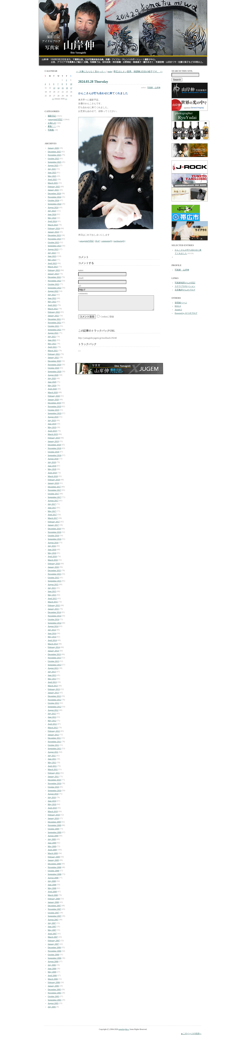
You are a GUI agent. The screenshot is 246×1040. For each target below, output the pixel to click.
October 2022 (53, 284)
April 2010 (52, 808)
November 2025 (54, 155)
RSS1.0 (178, 306)
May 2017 (52, 511)
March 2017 (53, 518)
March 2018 (53, 476)
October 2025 (53, 158)
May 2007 (52, 930)
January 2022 (53, 315)
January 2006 (53, 986)
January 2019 (53, 441)
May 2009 (52, 846)
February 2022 (54, 312)
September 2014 (54, 623)
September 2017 (54, 497)
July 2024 (52, 211)
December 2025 (54, 151)
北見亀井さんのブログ (185, 290)
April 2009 (52, 850)
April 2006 (52, 975)
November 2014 (54, 616)
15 (63, 88)
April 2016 (52, 556)
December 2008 (54, 864)
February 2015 (54, 605)
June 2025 (52, 172)
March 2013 (53, 685)
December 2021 (54, 319)
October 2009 (53, 829)
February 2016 (54, 563)
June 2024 (52, 214)
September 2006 (54, 958)
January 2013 (53, 692)
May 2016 (52, 553)
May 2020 (52, 385)
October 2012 (53, 703)
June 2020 (52, 382)
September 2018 (54, 455)
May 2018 (52, 469)
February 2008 (54, 898)
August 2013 (53, 668)
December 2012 (54, 696)
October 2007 (53, 912)
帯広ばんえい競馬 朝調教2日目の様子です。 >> (138, 71)
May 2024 (52, 218)
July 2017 (52, 504)
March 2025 (53, 183)
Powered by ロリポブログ (186, 313)
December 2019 (54, 403)
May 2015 (52, 595)
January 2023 (53, 274)
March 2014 (53, 644)
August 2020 (53, 375)
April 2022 (52, 305)
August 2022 (53, 291)
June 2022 (52, 298)
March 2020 (53, 392)
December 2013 (54, 654)
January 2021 (53, 357)
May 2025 (52, 176)
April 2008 (52, 891)
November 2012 (54, 700)
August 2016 (53, 542)
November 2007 (54, 909)
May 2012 (52, 720)
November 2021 (54, 322)
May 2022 (52, 301)
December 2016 (54, 528)
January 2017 (53, 525)
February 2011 (54, 773)
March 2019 (53, 434)
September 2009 (54, 832)
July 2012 (52, 713)
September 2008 (54, 874)
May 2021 (52, 343)
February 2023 (54, 270)
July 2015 (52, 588)
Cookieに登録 (107, 319)
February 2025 (54, 186)
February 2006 (54, 982)
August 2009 (53, 836)
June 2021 (52, 340)
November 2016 (54, 532)
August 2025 (53, 165)
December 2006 (54, 947)
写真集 (51, 130)
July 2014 (52, 630)
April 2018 (52, 473)
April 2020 (52, 389)
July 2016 (52, 546)
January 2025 (53, 190)
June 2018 (52, 466)
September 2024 (54, 204)
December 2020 (54, 361)
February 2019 (54, 438)
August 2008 (53, 878)
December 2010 (54, 780)
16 (67, 88)
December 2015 (54, 570)
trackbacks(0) (119, 241)
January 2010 (53, 818)
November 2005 (54, 993)
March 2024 (53, 225)
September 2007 (54, 916)
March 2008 (53, 895)
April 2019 (52, 431)
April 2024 (52, 221)
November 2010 (54, 783)
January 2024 (53, 232)
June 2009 (52, 843)
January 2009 (53, 860)
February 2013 (54, 689)
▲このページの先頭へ (191, 1033)
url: (79, 286)
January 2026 (53, 148)
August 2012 (53, 710)
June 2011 (52, 759)
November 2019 (54, 406)
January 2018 (53, 483)
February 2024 (54, 228)
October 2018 (53, 452)
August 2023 (53, 249)
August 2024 (53, 207)
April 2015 (52, 598)
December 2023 (54, 235)
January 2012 (53, 734)
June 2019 (52, 424)
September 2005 (54, 1000)
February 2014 (54, 647)
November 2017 (54, 490)
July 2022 (52, 294)
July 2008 (52, 881)
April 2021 (52, 347)
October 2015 (53, 577)
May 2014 (52, 637)
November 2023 (54, 239)
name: (81, 270)
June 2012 (52, 717)
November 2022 (54, 280)
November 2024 (54, 197)
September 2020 (54, 371)
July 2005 (52, 1007)
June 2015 (52, 591)
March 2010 (53, 811)
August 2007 (53, 919)
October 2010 (53, 787)
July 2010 (52, 797)
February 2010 (54, 815)
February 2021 (54, 354)
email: (81, 278)
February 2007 (54, 940)
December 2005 (54, 989)
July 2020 (52, 378)
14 (58, 88)
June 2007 (52, 926)
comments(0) (106, 241)
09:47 (97, 241)
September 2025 (54, 162)
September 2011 (54, 748)
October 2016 (53, 535)
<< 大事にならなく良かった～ (91, 71)
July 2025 (52, 169)
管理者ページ (181, 303)
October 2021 (53, 326)
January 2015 (53, 609)
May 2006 (52, 972)
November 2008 (54, 867)
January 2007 (53, 944)
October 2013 (53, 661)
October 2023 (53, 242)
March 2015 (53, 602)
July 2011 (52, 755)
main (110, 71)
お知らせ (52, 123)
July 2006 (52, 965)
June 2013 (52, 675)
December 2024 (54, 193)
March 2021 (53, 350)
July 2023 (52, 253)
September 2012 (54, 706)
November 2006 (54, 951)
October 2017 (53, 493)
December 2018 (54, 444)
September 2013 (54, 665)
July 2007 (52, 923)
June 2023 (52, 256)
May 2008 (52, 888)
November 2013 (54, 657)
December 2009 (54, 822)
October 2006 (53, 954)
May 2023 (52, 260)
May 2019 (52, 427)
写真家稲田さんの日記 (185, 283)
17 (71, 88)
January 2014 (53, 651)
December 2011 (54, 738)
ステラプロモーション (185, 286)
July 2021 (52, 336)
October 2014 (53, 619)
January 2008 (53, 902)
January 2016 (53, 567)
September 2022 (54, 288)
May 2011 (52, 762)
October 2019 (53, 410)
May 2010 (52, 804)
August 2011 (53, 752)
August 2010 (53, 794)
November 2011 (54, 741)
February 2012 (54, 731)
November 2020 (54, 364)
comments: (83, 293)
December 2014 (54, 612)
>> (66, 99)
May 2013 (52, 679)
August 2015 (53, 584)
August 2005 (53, 1003)
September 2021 (54, 329)
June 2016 (52, 549)
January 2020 (53, 399)
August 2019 (53, 417)
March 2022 (53, 308)
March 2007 (53, 937)
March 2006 (53, 979)
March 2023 (53, 266)
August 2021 (53, 333)
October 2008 (53, 870)
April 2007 (52, 933)
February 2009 (54, 857)
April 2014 (52, 640)
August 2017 (53, 500)
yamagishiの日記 (55, 119)
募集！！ (52, 126)
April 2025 (52, 179)
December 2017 (54, 487)
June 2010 (52, 801)
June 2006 (52, 968)
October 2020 (53, 368)
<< (53, 99)
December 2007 (54, 905)
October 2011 (53, 745)
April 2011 (52, 766)
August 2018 (53, 459)
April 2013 (52, 682)
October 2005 (53, 996)
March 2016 (53, 560)
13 (54, 88)
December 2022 (54, 277)
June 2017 (52, 507)
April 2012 (52, 724)
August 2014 (53, 626)
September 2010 (54, 790)
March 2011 (53, 769)
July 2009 (52, 839)
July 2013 (52, 671)
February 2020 (54, 396)
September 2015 (54, 581)
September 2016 (54, 539)
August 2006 (53, 961)
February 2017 (54, 521)
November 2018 (54, 448)
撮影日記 (52, 116)
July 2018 (52, 462)
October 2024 (53, 200)
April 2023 (52, 263)
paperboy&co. (124, 1029)
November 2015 (54, 574)
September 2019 (54, 413)
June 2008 (52, 884)
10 (71, 84)
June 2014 (52, 633)
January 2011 (53, 776)
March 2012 (53, 727)
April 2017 (52, 514)
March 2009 (53, 853)
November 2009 (54, 825)
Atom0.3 (178, 309)
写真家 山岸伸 (153, 87)
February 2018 (54, 479)
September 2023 (54, 246)
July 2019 (52, 420)
